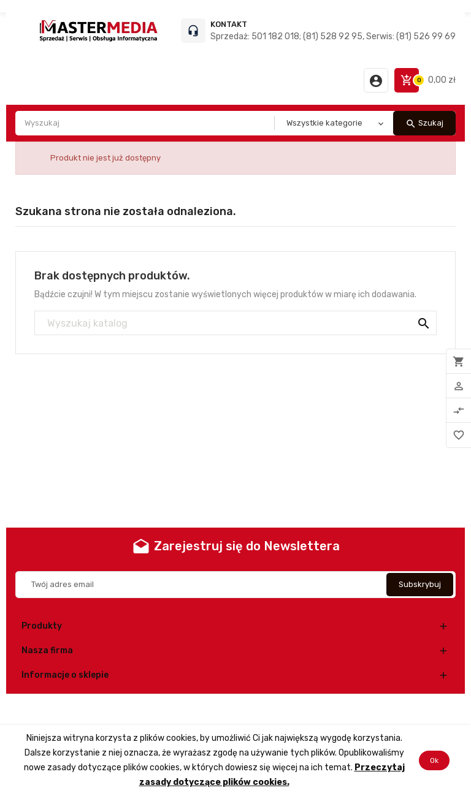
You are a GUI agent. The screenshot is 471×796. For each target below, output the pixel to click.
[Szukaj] (235, 323)
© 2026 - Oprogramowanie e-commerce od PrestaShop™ (235, 709)
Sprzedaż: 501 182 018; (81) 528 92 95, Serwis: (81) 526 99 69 (333, 36)
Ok (434, 760)
